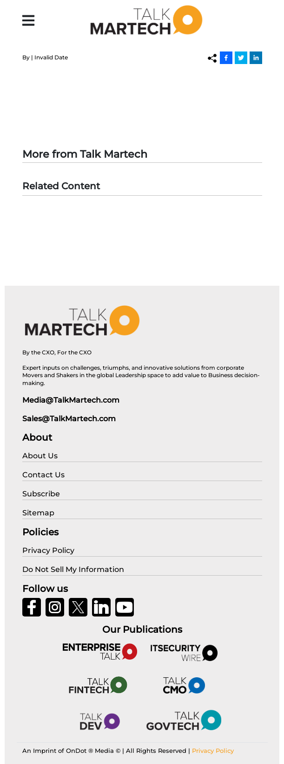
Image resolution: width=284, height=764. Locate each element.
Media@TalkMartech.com (70, 400)
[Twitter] (241, 57)
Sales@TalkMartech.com (69, 418)
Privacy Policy (213, 750)
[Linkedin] (256, 57)
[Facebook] (226, 57)
